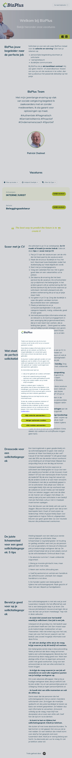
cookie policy (25, 411)
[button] (36, 415)
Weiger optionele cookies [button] (36, 420)
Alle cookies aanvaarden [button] (35, 425)
